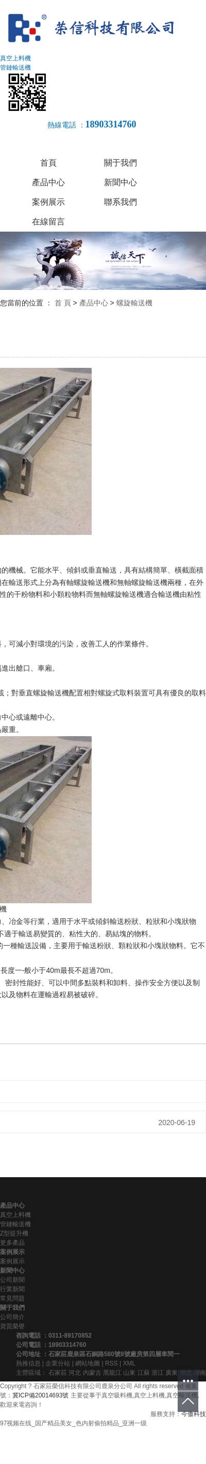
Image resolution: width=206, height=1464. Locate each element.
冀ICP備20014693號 (40, 1395)
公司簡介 (12, 1317)
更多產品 (12, 1242)
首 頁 (63, 303)
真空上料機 (15, 1214)
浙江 (157, 1372)
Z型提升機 (14, 1233)
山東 (129, 1372)
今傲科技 (193, 1414)
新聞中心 (120, 182)
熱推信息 (28, 1363)
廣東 (171, 1372)
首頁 (48, 162)
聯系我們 (120, 202)
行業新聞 (12, 1289)
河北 (74, 1372)
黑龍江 (112, 1372)
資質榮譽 (12, 1326)
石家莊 (57, 1372)
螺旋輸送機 (134, 303)
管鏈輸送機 (15, 1224)
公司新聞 (12, 1279)
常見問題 (12, 1298)
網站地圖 (87, 1363)
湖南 (200, 1372)
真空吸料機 (116, 1395)
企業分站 (57, 1363)
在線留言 (48, 221)
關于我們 (120, 162)
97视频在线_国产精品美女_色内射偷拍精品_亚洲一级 (73, 1423)
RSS (111, 1363)
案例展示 (48, 202)
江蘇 (144, 1372)
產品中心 (48, 182)
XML (129, 1363)
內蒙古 (92, 1372)
